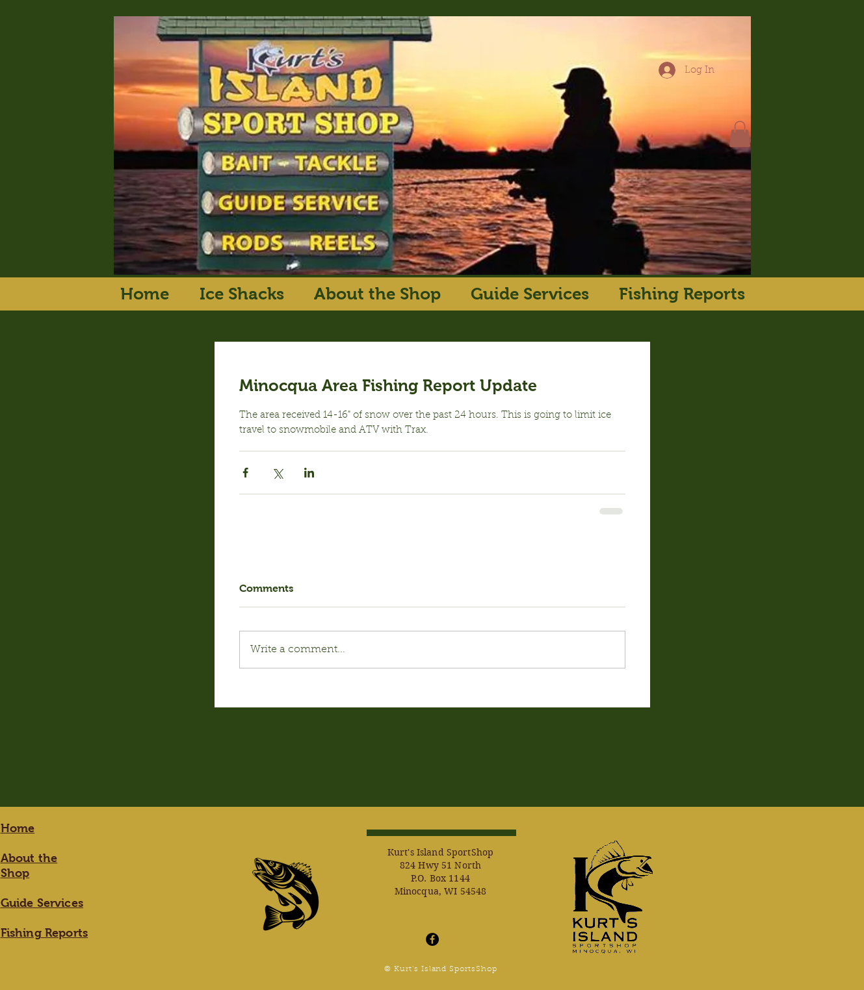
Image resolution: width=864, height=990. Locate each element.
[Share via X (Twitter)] (277, 472)
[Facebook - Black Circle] (432, 939)
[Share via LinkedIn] (309, 472)
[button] (740, 134)
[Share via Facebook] (245, 472)
